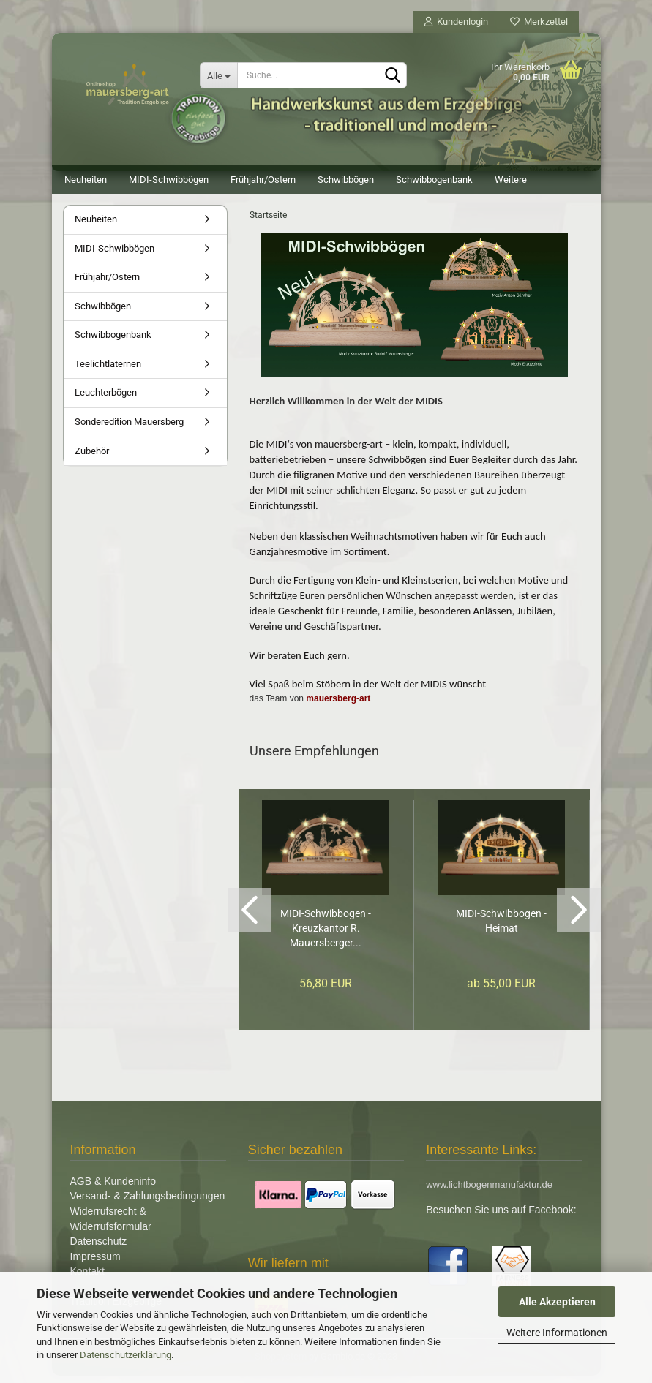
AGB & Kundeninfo (113, 1188)
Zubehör (92, 458)
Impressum (95, 1264)
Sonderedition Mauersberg (129, 428)
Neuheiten (85, 179)
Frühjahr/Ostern (263, 179)
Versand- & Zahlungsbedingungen (147, 1203)
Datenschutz (98, 1248)
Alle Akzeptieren (557, 1302)
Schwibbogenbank (434, 179)
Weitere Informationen (556, 1332)
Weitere (511, 179)
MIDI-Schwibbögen (169, 179)
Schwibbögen (346, 179)
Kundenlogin (456, 21)
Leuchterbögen (106, 399)
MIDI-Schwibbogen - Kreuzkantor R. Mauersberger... (325, 935)
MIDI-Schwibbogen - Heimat (501, 928)
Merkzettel (539, 21)
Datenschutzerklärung (125, 1354)
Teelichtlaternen (108, 371)
